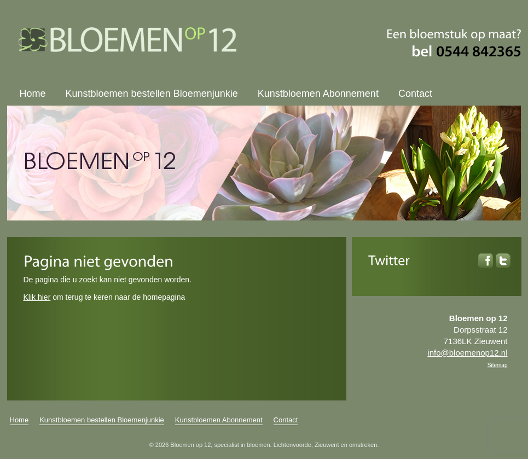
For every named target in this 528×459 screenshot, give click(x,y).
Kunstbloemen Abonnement (318, 93)
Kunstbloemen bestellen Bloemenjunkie (152, 93)
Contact (415, 93)
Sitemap (498, 365)
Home (33, 93)
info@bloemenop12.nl (467, 352)
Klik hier (37, 297)
